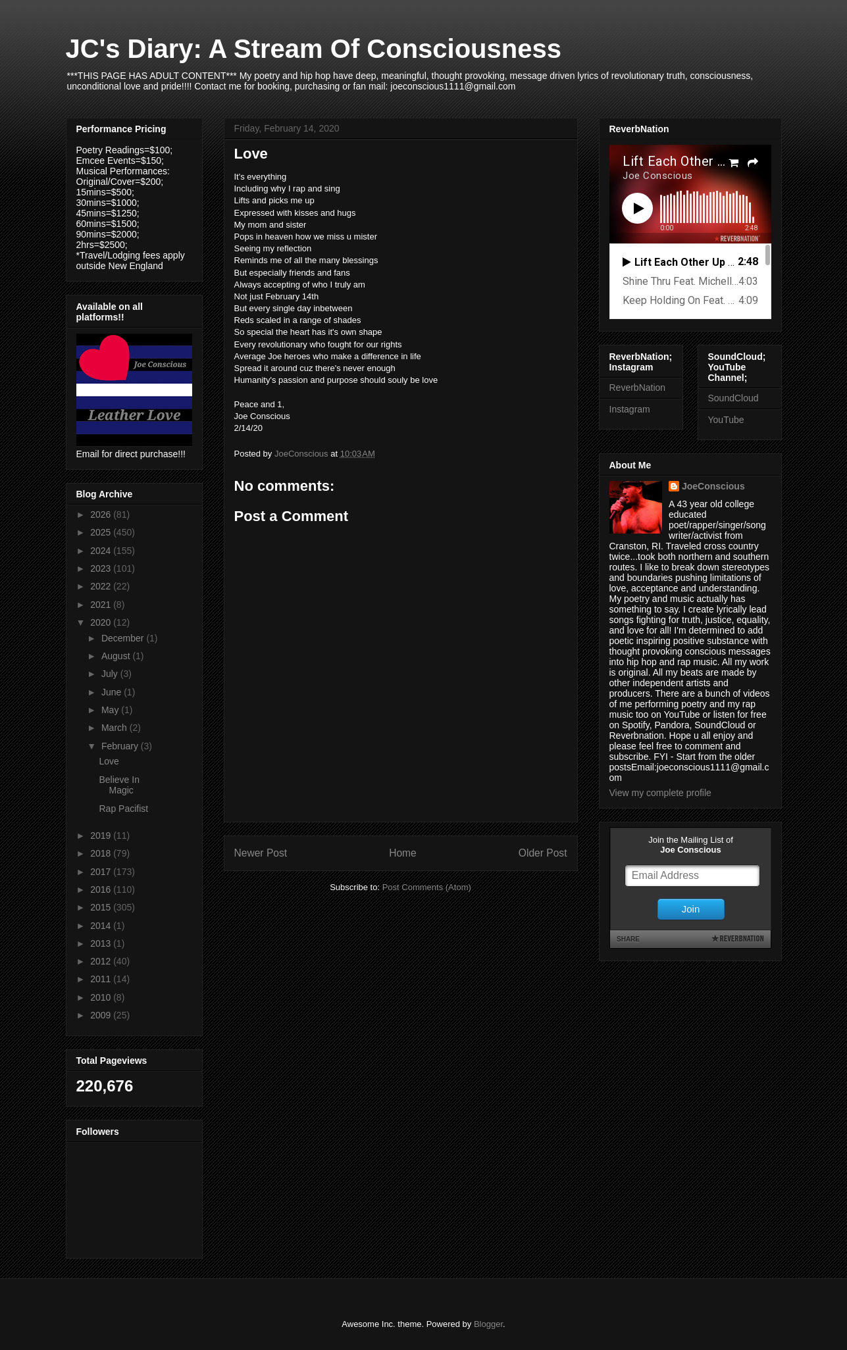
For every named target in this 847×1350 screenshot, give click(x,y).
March (115, 727)
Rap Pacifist (123, 808)
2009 (101, 1015)
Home (403, 853)
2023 (101, 568)
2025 (101, 532)
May (111, 710)
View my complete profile (660, 793)
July (110, 673)
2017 (101, 871)
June (112, 692)
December (123, 638)
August (116, 656)
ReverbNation (637, 387)
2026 (101, 514)
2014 (101, 925)
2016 (101, 889)
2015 (101, 907)
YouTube (726, 419)
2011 (101, 979)
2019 (101, 835)
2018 (101, 853)
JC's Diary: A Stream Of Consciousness (313, 48)
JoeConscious (713, 486)
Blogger (488, 1324)
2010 (101, 997)
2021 (101, 604)
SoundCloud (733, 398)
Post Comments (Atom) (426, 887)
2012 (101, 961)
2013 (101, 943)
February (121, 746)
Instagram (629, 409)
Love (108, 761)
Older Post (543, 853)
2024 (101, 550)
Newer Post (261, 853)
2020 (101, 622)
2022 (101, 586)
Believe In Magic (119, 785)
